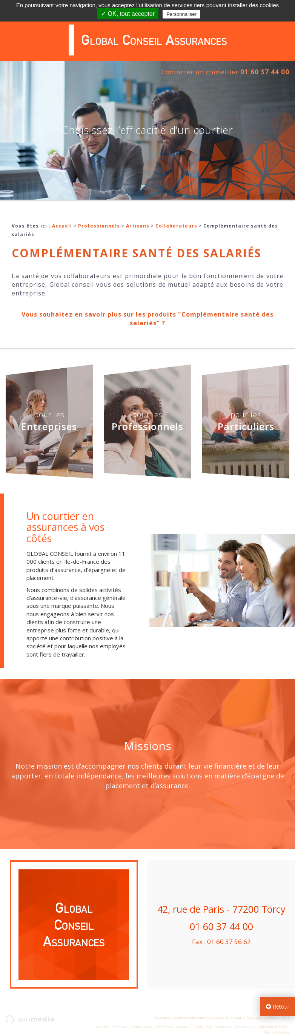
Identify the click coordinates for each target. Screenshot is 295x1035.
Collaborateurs (176, 226)
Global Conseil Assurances (211, 1027)
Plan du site (243, 1027)
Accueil (62, 226)
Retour (277, 1006)
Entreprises (118, 1027)
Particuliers (164, 1027)
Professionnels (99, 226)
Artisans (137, 226)
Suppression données (271, 1027)
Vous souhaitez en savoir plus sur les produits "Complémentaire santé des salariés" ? (147, 318)
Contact (181, 1027)
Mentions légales (276, 1032)
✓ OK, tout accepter (128, 14)
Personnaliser (181, 14)
